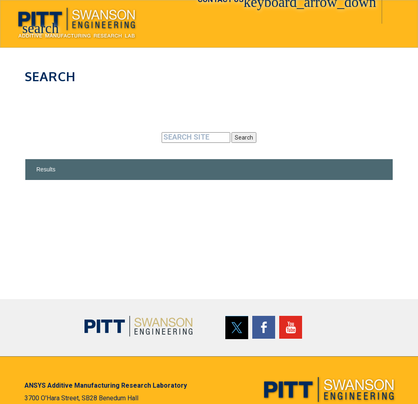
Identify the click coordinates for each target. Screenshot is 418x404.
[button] (42, 21)
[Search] (196, 137)
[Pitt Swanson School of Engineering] (138, 326)
